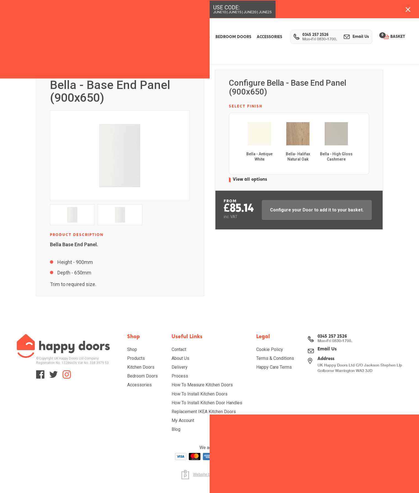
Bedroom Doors (142, 376)
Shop (132, 349)
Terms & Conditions (275, 358)
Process (180, 376)
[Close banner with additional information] (408, 9)
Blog (176, 429)
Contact (179, 349)
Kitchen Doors (140, 367)
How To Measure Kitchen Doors (202, 384)
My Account (183, 420)
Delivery (180, 367)
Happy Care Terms (274, 367)
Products (136, 358)
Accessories (139, 384)
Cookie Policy (269, 349)
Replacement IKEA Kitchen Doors (204, 411)
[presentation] (359, 149)
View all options (251, 185)
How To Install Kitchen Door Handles (207, 402)
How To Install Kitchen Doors (200, 394)
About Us (180, 358)
